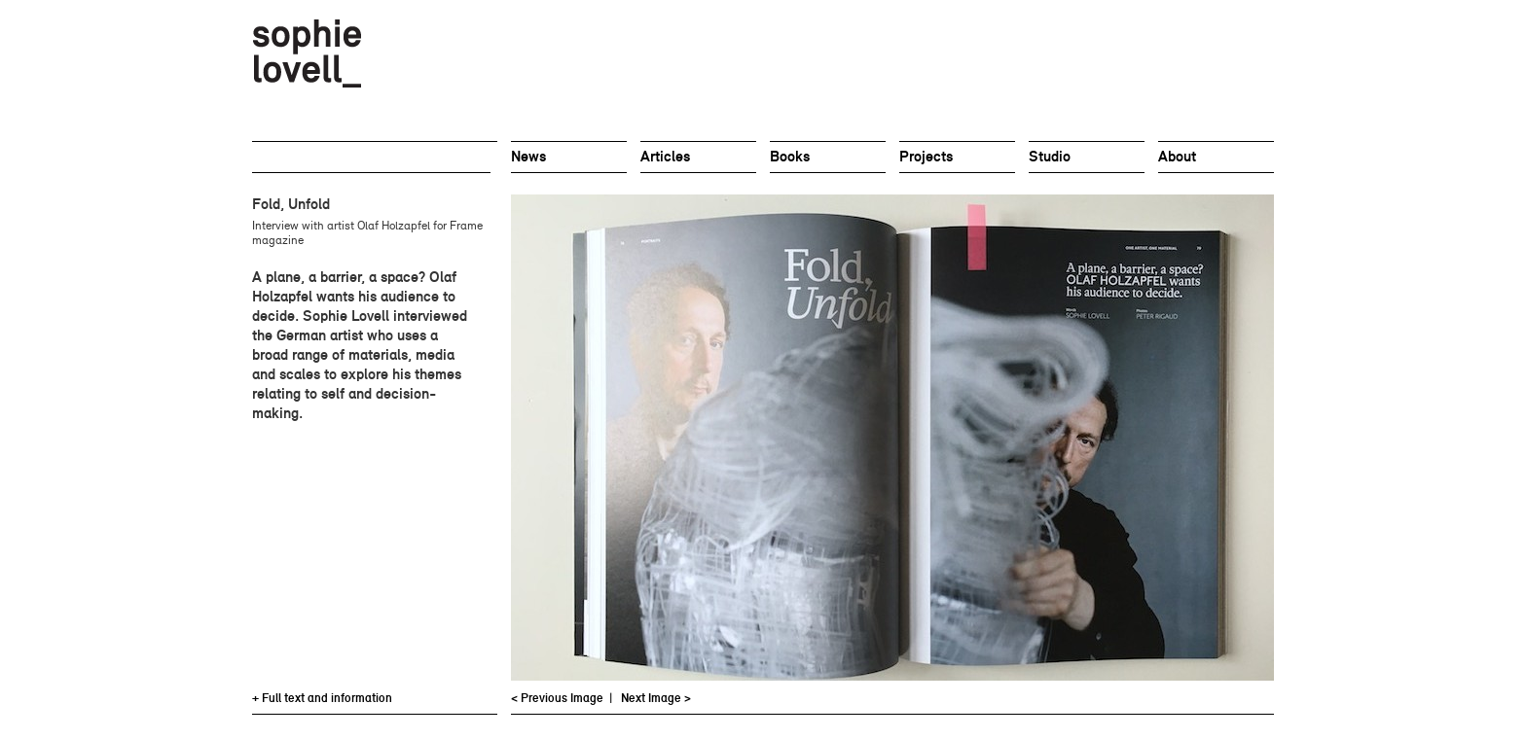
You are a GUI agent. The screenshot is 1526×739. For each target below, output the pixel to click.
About (1177, 156)
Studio (1050, 156)
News (528, 156)
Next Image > (656, 697)
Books (790, 156)
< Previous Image (557, 697)
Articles (665, 156)
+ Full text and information (322, 697)
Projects (926, 156)
